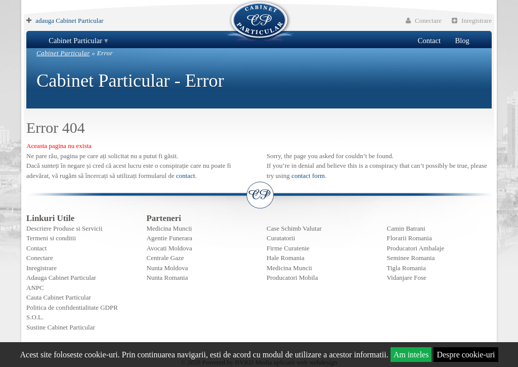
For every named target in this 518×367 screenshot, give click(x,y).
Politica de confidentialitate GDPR (72, 307)
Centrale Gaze (165, 258)
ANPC (35, 287)
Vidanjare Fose (406, 277)
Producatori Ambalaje (416, 248)
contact (185, 175)
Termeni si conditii (51, 238)
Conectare (424, 20)
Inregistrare (472, 20)
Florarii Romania (409, 238)
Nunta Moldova (167, 268)
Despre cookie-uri (466, 354)
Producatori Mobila (292, 277)
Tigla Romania (406, 268)
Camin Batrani (406, 228)
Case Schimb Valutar (294, 228)
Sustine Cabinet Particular (60, 327)
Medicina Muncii (169, 228)
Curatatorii (281, 238)
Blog (462, 40)
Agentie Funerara (170, 238)
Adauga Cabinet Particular (61, 277)
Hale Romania (286, 258)
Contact (429, 40)
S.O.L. (35, 317)
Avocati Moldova (169, 248)
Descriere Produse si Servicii (64, 228)
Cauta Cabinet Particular (58, 297)
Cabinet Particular (75, 40)
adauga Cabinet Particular (69, 20)
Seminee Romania (411, 258)
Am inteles (411, 354)
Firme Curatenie (288, 248)
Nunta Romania (167, 277)
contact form (308, 175)
